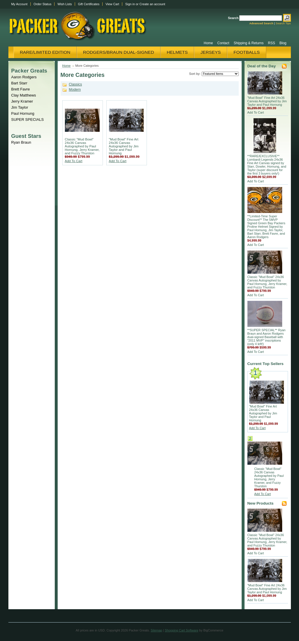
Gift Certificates (88, 4)
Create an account (152, 4)
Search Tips (283, 23)
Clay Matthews (23, 95)
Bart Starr (19, 83)
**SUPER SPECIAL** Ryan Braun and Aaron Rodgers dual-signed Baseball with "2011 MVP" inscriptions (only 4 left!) (266, 337)
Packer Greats (29, 71)
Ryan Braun (21, 142)
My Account (19, 4)
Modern (75, 90)
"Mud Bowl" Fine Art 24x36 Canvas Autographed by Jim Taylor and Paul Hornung (124, 146)
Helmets (177, 52)
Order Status (43, 4)
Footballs (247, 52)
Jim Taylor (19, 107)
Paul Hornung (22, 113)
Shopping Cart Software (181, 630)
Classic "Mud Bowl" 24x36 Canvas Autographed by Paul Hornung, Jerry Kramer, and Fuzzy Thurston (82, 146)
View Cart (112, 4)
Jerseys (210, 52)
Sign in (130, 4)
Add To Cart (74, 161)
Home (66, 65)
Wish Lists (64, 4)
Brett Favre (20, 89)
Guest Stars (26, 136)
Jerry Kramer (22, 101)
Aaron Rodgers (24, 77)
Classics (75, 84)
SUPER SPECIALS (27, 119)
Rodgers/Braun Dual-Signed (118, 52)
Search (233, 18)
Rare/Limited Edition (45, 52)
